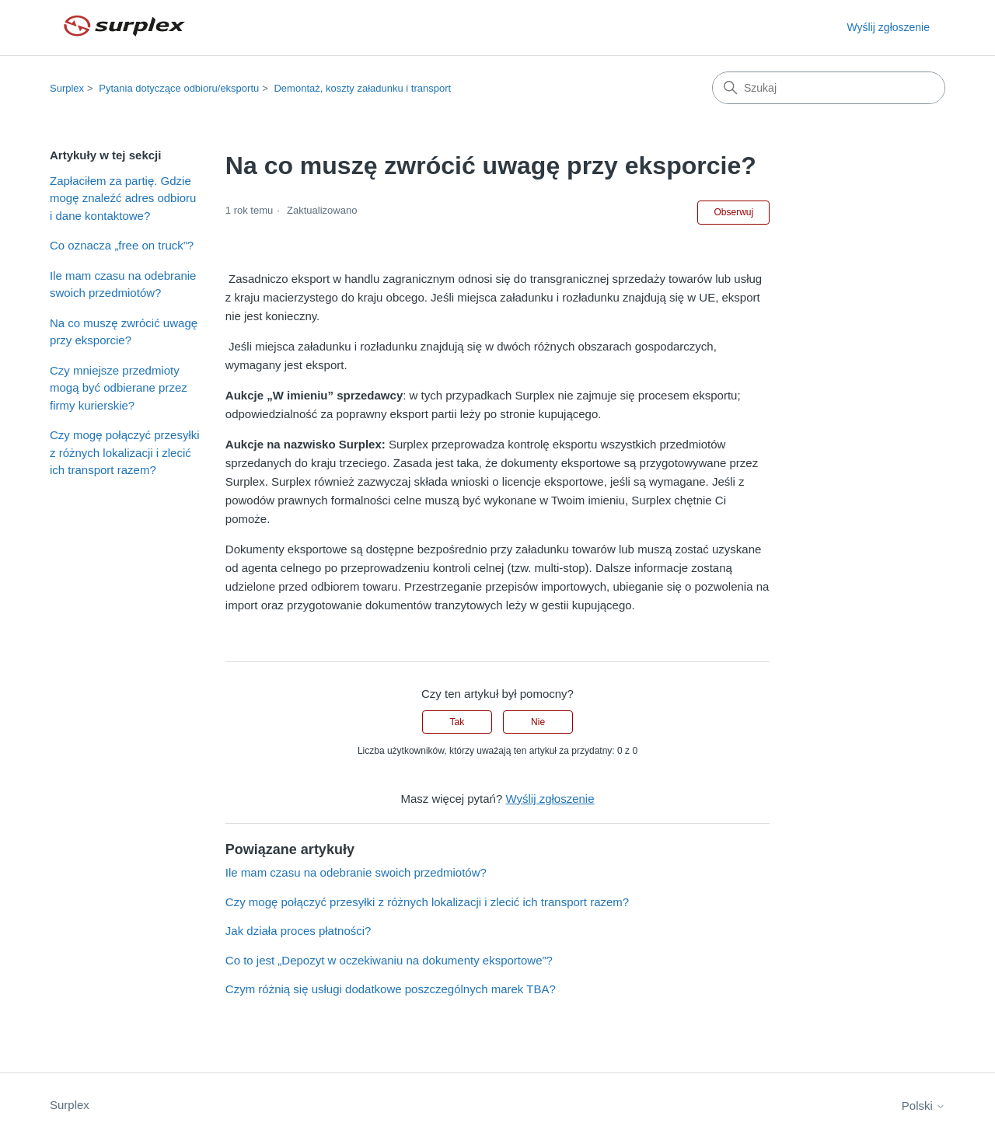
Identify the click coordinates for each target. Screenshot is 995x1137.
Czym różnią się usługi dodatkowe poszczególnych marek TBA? (390, 989)
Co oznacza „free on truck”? (122, 245)
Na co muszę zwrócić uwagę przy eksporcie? (123, 331)
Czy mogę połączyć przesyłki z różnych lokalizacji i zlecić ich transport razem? (125, 452)
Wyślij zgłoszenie (888, 27)
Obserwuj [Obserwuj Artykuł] (733, 212)
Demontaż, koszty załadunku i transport (362, 88)
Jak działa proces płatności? (298, 930)
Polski (923, 1105)
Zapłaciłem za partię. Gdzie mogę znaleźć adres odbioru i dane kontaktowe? (123, 198)
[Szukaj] (828, 87)
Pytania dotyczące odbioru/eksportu (179, 88)
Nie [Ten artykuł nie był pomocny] (538, 722)
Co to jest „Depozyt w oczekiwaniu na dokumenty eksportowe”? (389, 960)
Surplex (67, 88)
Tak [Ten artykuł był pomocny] (457, 722)
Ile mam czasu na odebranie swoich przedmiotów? (123, 284)
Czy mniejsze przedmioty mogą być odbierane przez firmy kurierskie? (118, 388)
